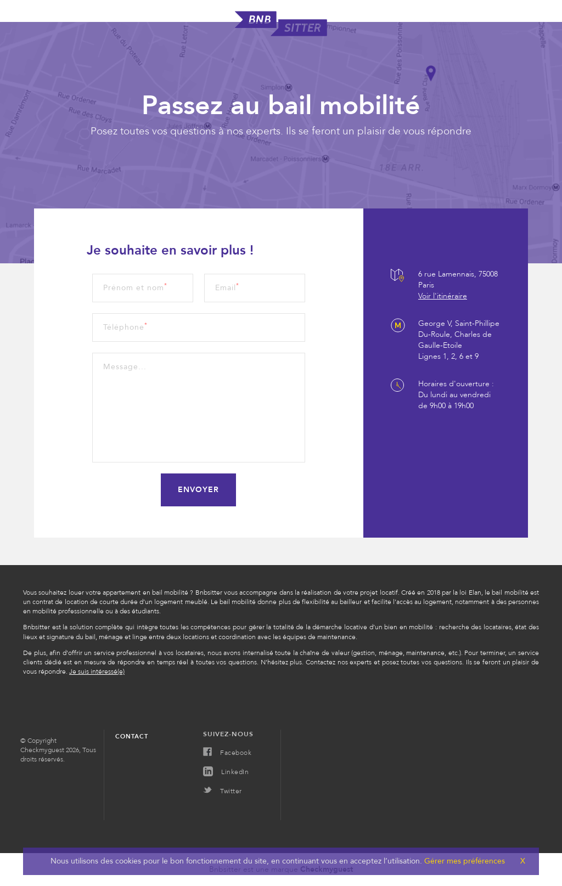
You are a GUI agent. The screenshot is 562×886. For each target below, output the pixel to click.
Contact (131, 736)
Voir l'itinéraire (442, 296)
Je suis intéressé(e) (97, 671)
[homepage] (281, 33)
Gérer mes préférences (463, 861)
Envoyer (198, 489)
